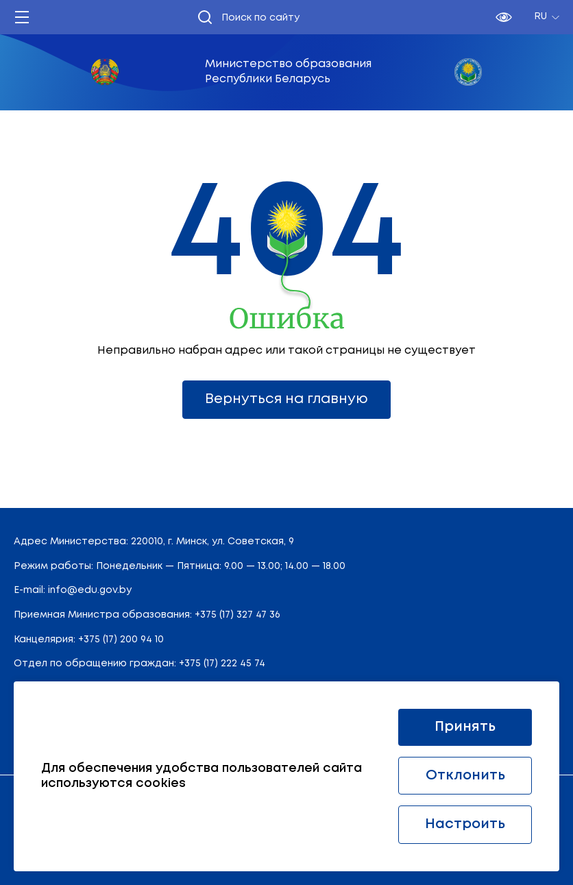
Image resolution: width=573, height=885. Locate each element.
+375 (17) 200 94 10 (121, 639)
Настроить (465, 824)
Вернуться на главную (286, 399)
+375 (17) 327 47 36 (237, 615)
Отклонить (465, 775)
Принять (465, 727)
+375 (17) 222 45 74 (222, 663)
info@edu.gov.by (90, 590)
